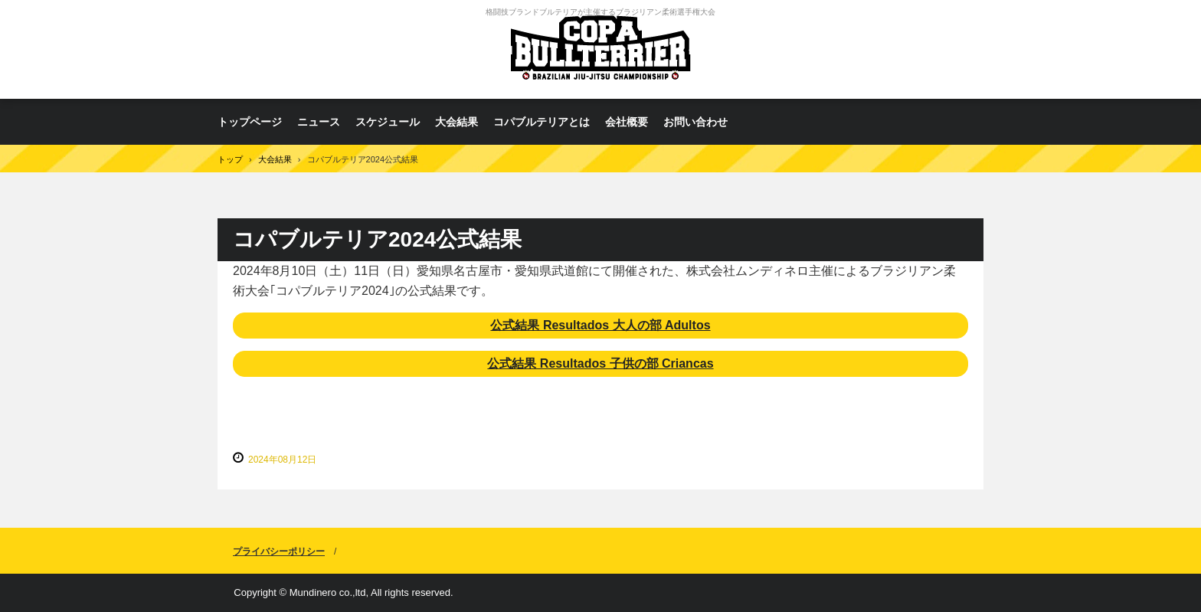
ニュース (318, 122)
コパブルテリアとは (541, 122)
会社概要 (626, 122)
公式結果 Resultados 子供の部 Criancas (600, 363)
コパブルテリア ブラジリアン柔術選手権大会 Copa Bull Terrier (600, 49)
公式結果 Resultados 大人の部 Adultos (600, 325)
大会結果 (456, 122)
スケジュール (387, 122)
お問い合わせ (695, 122)
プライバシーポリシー (279, 551)
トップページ (250, 122)
